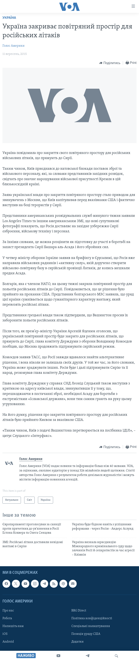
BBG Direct (78, 610)
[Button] (109, 63)
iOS (5, 634)
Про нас (8, 610)
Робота (7, 618)
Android (8, 641)
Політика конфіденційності (91, 618)
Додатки (77, 641)
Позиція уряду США (85, 634)
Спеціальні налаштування (90, 626)
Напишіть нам (13, 626)
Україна (9, 18)
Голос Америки (13, 45)
